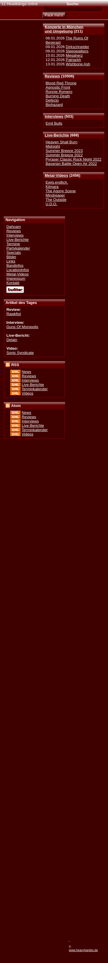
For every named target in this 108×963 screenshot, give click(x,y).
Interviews (54, 116)
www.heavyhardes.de (83, 950)
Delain (11, 340)
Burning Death (58, 96)
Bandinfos (14, 265)
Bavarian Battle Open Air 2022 (71, 163)
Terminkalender (35, 389)
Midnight (53, 146)
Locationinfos (17, 270)
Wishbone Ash (78, 64)
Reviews (52, 76)
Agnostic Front (58, 87)
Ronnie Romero (59, 92)
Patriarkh (73, 60)
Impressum (15, 278)
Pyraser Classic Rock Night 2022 (73, 159)
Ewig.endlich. (57, 182)
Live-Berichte (57, 135)
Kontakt (12, 283)
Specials (13, 252)
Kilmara (52, 186)
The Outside (56, 199)
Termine (13, 244)
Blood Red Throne (61, 83)
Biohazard (54, 104)
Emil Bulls (54, 123)
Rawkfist (13, 314)
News (26, 372)
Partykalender (18, 248)
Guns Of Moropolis (22, 327)
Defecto (52, 100)
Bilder (11, 257)
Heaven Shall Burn (61, 142)
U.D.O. (51, 204)
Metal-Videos (56, 175)
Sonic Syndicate (20, 353)
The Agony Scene (61, 191)
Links (10, 261)
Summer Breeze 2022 (64, 155)
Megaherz (74, 55)
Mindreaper (55, 195)
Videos (27, 393)
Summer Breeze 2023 (64, 151)
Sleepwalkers (77, 51)
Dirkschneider (77, 47)
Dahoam (13, 226)
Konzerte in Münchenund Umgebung (64, 29)
